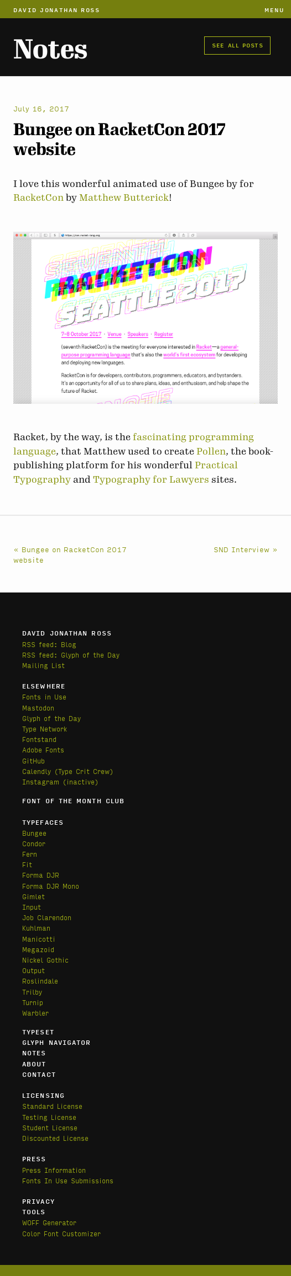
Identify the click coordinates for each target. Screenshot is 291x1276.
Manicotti (38, 939)
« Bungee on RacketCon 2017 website (70, 554)
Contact (39, 1074)
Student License (49, 1127)
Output (33, 970)
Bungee (34, 833)
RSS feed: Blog (49, 644)
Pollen (211, 451)
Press (34, 1158)
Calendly (38, 771)
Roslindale (40, 980)
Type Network (44, 728)
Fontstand (39, 739)
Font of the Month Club (73, 800)
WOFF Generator (49, 1222)
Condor (33, 843)
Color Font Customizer (61, 1233)
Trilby (32, 991)
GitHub (33, 760)
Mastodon (38, 707)
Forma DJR (40, 875)
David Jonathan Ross (56, 9)
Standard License (52, 1106)
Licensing (43, 1095)
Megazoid (38, 949)
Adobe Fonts (43, 749)
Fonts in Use (44, 696)
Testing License (49, 1117)
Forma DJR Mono (50, 886)
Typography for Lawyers (151, 479)
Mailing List (43, 665)
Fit (27, 864)
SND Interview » (246, 548)
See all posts (237, 45)
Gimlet (33, 896)
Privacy (38, 1201)
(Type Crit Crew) (83, 771)
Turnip (32, 1002)
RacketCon (38, 197)
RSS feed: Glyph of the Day (70, 654)
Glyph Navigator (56, 1042)
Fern (29, 854)
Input (31, 907)
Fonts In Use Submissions (67, 1180)
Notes (50, 49)
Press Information (54, 1170)
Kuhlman (36, 927)
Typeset (38, 1031)
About (34, 1063)
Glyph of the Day (51, 718)
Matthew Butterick (124, 197)
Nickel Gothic (45, 959)
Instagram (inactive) (60, 781)
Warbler (35, 1012)
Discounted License (55, 1138)
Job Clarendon (46, 917)
